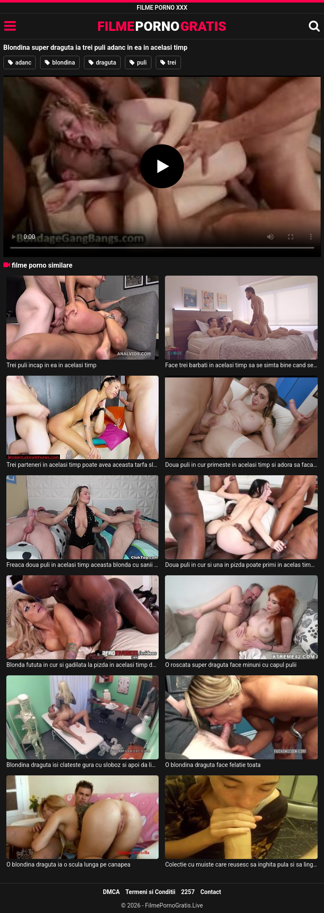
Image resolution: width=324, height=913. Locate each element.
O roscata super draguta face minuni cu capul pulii (230, 664)
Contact (210, 892)
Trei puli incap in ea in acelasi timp (51, 365)
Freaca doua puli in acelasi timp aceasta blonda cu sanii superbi (82, 564)
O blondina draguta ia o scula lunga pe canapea (68, 864)
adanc (20, 62)
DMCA (111, 892)
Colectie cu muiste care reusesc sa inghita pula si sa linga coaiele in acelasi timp (241, 864)
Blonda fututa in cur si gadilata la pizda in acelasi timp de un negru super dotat (82, 664)
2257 (187, 892)
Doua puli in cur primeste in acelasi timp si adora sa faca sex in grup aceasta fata (241, 464)
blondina (60, 62)
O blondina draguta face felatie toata (212, 764)
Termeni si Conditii (150, 892)
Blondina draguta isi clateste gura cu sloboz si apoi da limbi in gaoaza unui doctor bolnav (82, 764)
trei (168, 62)
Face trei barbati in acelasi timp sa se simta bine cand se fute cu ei (241, 365)
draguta (102, 62)
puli (138, 62)
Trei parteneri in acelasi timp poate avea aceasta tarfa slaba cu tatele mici (82, 464)
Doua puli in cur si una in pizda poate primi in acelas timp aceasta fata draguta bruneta (241, 564)
